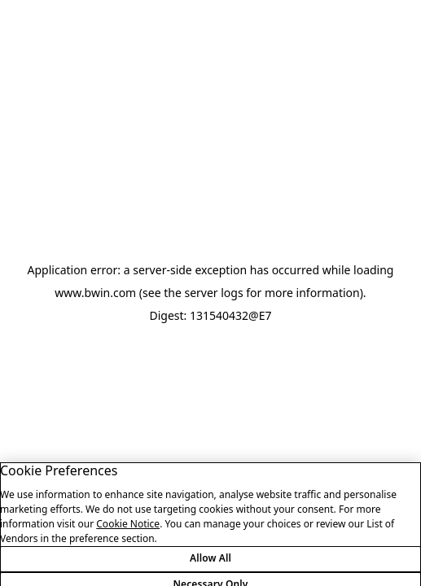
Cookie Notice (128, 530)
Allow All (210, 565)
